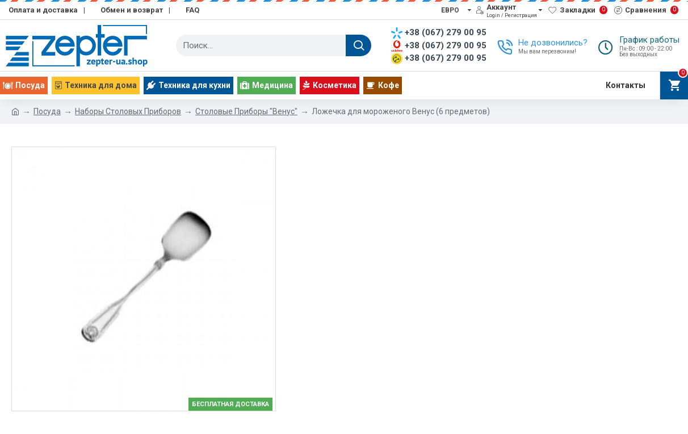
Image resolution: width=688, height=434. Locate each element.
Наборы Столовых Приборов (128, 111)
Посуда (47, 111)
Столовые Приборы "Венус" (246, 111)
